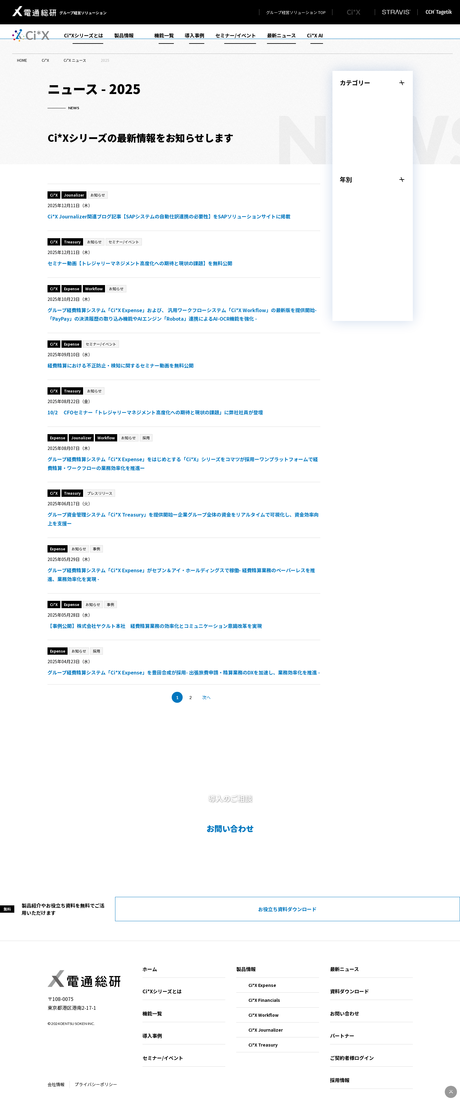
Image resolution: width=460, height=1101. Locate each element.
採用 (348, 165)
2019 (348, 316)
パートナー (342, 1028)
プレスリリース (360, 99)
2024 (348, 234)
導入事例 (194, 39)
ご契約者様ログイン (352, 1050)
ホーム (149, 961)
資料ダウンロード (349, 984)
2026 (348, 201)
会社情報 (56, 1077)
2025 (348, 217)
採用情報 (339, 1072)
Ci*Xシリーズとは (83, 39)
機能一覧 (164, 39)
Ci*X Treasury (263, 1037)
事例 (348, 148)
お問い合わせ (344, 1006)
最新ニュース (281, 39)
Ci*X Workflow (263, 1008)
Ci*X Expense (262, 978)
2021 (348, 283)
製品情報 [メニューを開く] (128, 39)
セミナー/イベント (235, 39)
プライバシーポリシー (96, 1077)
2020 (348, 299)
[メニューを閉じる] (373, 82)
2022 (348, 266)
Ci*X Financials (264, 993)
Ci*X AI (315, 39)
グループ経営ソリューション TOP (296, 12)
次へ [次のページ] (206, 697)
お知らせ (353, 116)
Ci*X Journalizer (265, 1022)
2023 (348, 250)
